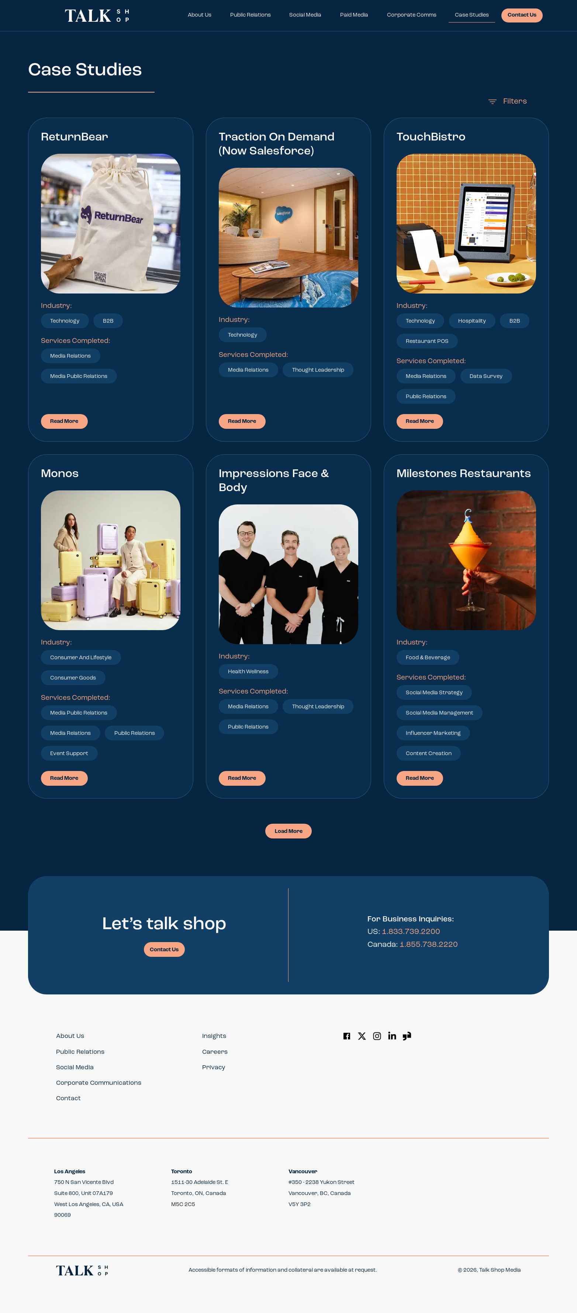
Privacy (213, 1067)
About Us (199, 15)
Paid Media (354, 15)
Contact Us (522, 15)
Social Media (305, 15)
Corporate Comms (411, 15)
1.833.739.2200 (411, 932)
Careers (215, 1052)
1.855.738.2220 (429, 945)
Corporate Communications (98, 1083)
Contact (68, 1098)
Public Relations (250, 15)
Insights (214, 1036)
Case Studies (472, 15)
